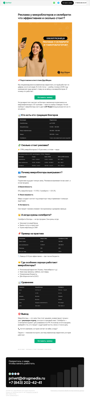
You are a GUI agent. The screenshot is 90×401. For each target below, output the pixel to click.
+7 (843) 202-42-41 (25, 384)
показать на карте (32, 394)
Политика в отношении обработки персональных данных (67, 392)
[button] (67, 3)
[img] (8, 3)
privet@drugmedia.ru (27, 380)
